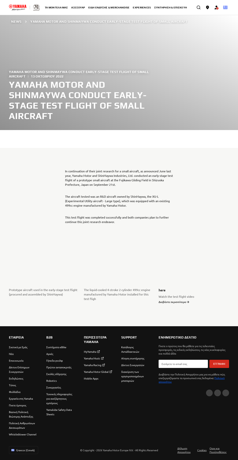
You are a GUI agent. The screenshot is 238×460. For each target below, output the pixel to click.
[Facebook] (209, 393)
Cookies (202, 450)
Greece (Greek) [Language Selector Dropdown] (23, 450)
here (162, 290)
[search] (198, 7)
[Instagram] (217, 393)
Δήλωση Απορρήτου (184, 450)
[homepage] (17, 7)
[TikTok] (225, 393)
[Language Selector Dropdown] (225, 7)
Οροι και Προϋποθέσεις (218, 450)
